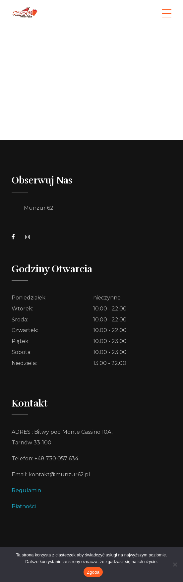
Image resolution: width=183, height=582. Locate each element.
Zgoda (93, 572)
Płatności (24, 506)
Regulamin (26, 490)
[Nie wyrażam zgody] (174, 564)
